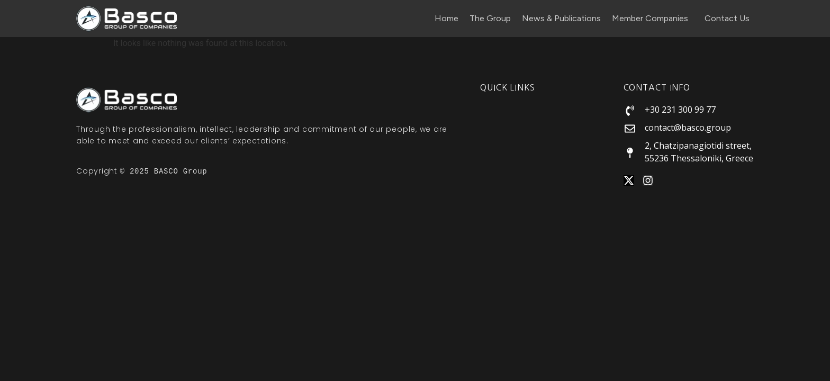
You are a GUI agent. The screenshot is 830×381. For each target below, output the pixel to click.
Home (446, 18)
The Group (490, 18)
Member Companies (652, 18)
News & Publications (561, 18)
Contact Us (727, 18)
